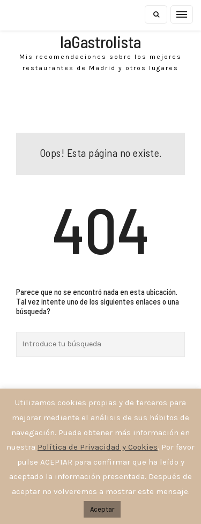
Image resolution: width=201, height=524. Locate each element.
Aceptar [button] (102, 509)
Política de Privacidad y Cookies (98, 447)
